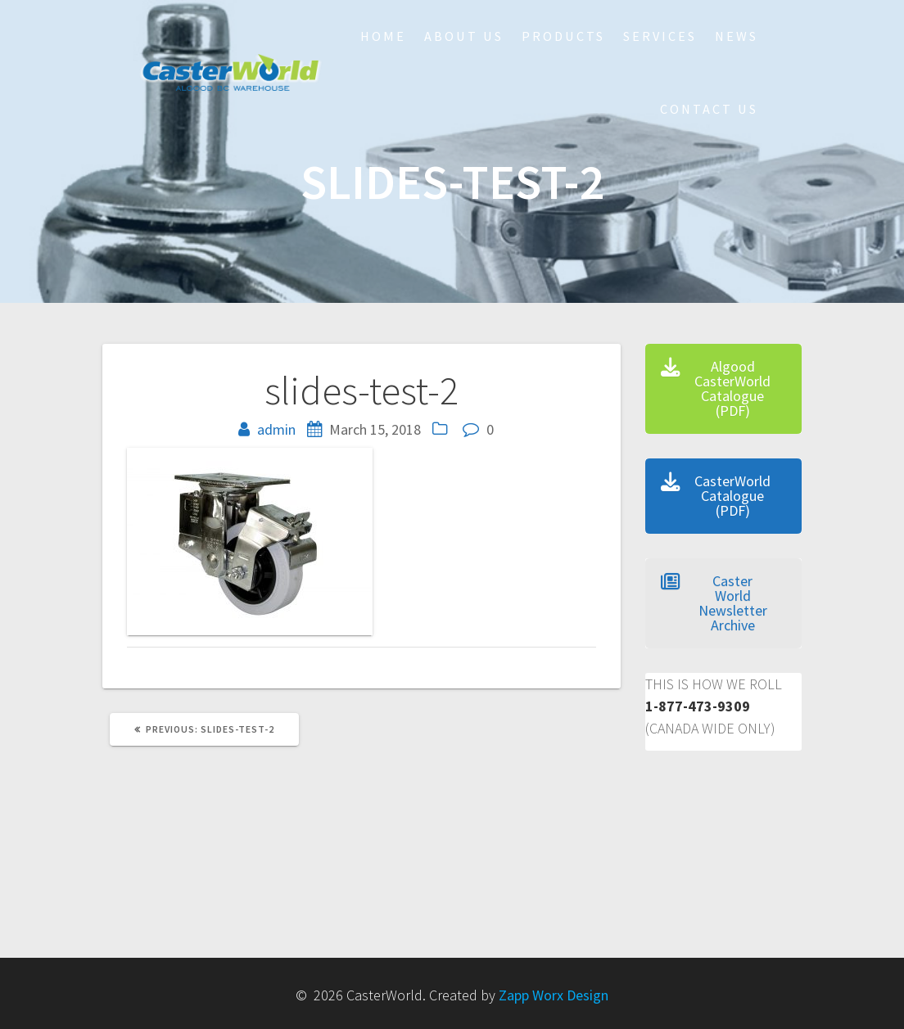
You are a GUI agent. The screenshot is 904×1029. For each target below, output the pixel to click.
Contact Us (709, 109)
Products (563, 36)
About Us (464, 36)
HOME (383, 36)
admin (276, 429)
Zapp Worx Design (553, 995)
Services (660, 36)
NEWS (736, 36)
